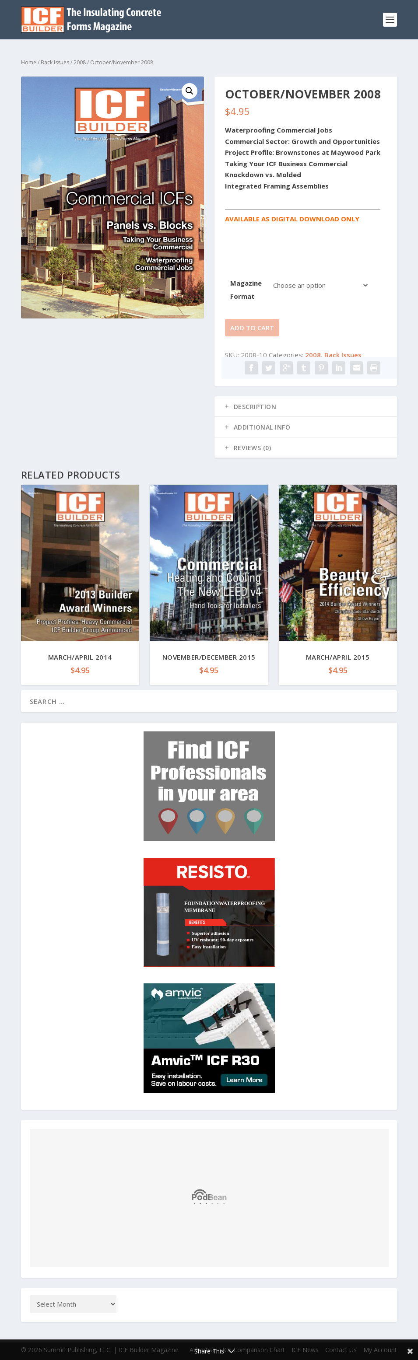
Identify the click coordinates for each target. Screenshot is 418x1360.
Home (28, 62)
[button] (189, 91)
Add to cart (252, 327)
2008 (80, 62)
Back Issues (55, 62)
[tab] (305, 406)
